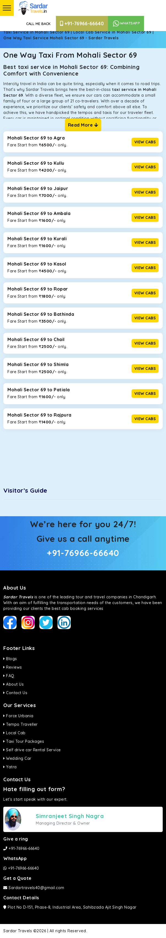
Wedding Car (17, 758)
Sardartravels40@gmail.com (33, 887)
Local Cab (14, 732)
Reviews (12, 667)
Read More (83, 125)
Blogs (10, 658)
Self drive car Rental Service (32, 749)
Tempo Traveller (20, 724)
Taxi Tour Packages (23, 741)
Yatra (10, 766)
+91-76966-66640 (82, 23)
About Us (13, 684)
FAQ (8, 675)
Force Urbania (18, 715)
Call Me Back (38, 23)
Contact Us (15, 692)
